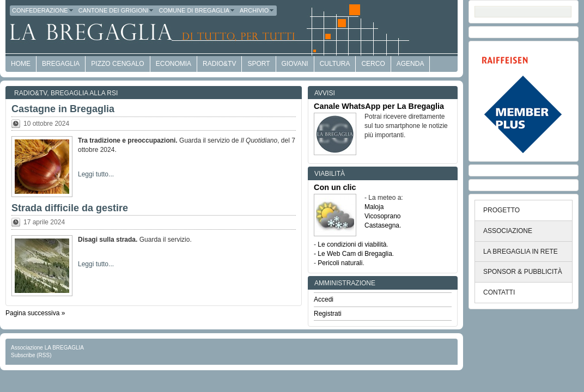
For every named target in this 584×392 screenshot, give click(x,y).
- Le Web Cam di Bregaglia (353, 254)
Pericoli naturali (340, 263)
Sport (258, 64)
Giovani (295, 64)
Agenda (410, 64)
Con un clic (335, 187)
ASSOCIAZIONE (507, 231)
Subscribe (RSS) (31, 355)
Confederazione (43, 10)
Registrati (328, 313)
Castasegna (381, 225)
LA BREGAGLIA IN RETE (520, 251)
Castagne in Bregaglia (62, 108)
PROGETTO (501, 210)
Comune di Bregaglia (197, 10)
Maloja (374, 207)
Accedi (323, 299)
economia (173, 64)
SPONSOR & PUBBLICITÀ (522, 271)
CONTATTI (499, 292)
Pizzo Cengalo (117, 64)
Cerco (373, 64)
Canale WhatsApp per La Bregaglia (379, 106)
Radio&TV (219, 64)
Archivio (257, 10)
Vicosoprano (382, 216)
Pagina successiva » (35, 313)
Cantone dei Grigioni (116, 10)
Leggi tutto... (96, 174)
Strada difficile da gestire (69, 208)
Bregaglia (61, 64)
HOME (21, 64)
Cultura (335, 64)
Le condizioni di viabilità (352, 244)
